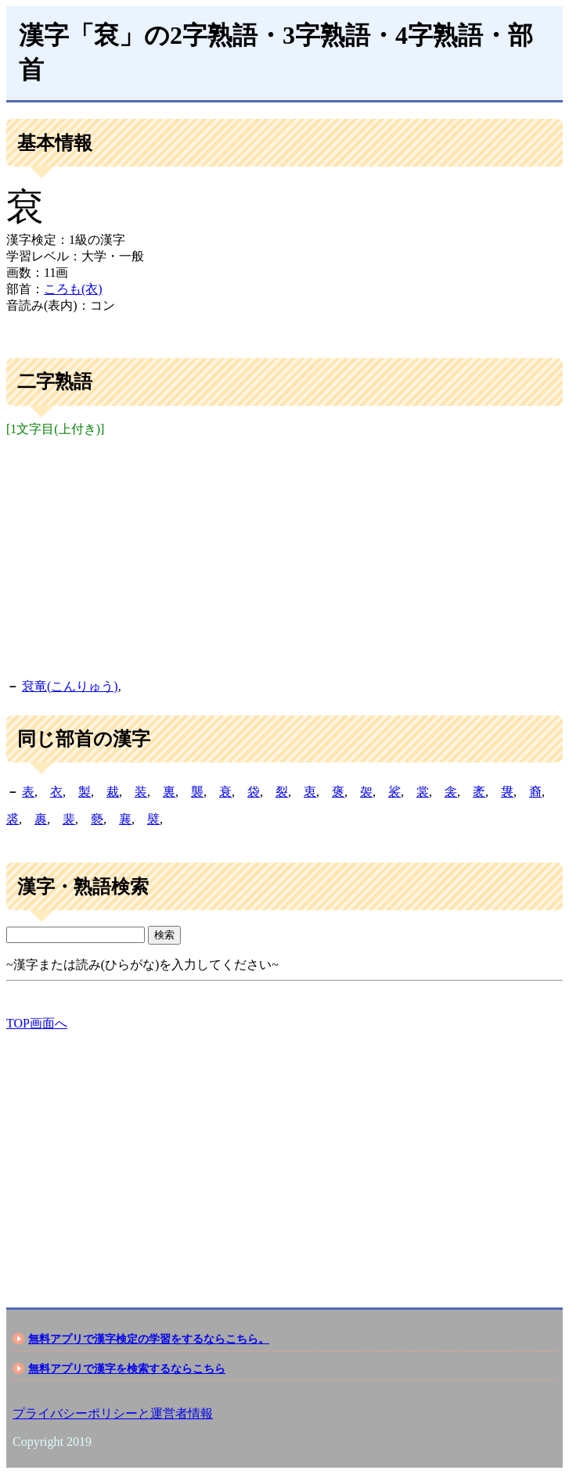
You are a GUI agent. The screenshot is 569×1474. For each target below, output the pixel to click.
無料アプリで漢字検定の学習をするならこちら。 (148, 1338)
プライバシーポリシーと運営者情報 (113, 1413)
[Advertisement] (284, 555)
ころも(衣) (73, 289)
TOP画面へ (36, 1023)
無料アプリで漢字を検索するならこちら (126, 1368)
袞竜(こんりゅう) (70, 686)
